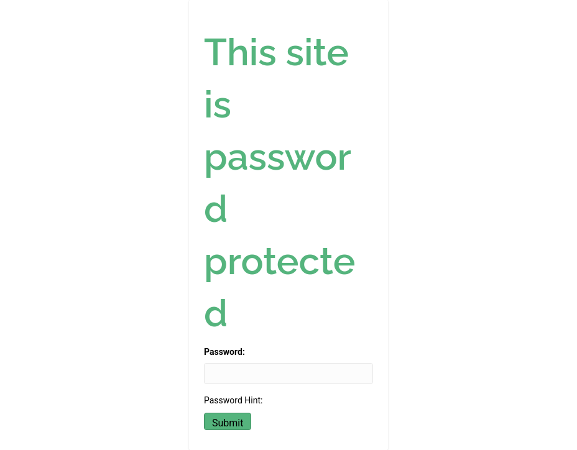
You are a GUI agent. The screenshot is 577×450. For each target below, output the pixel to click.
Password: (224, 352)
